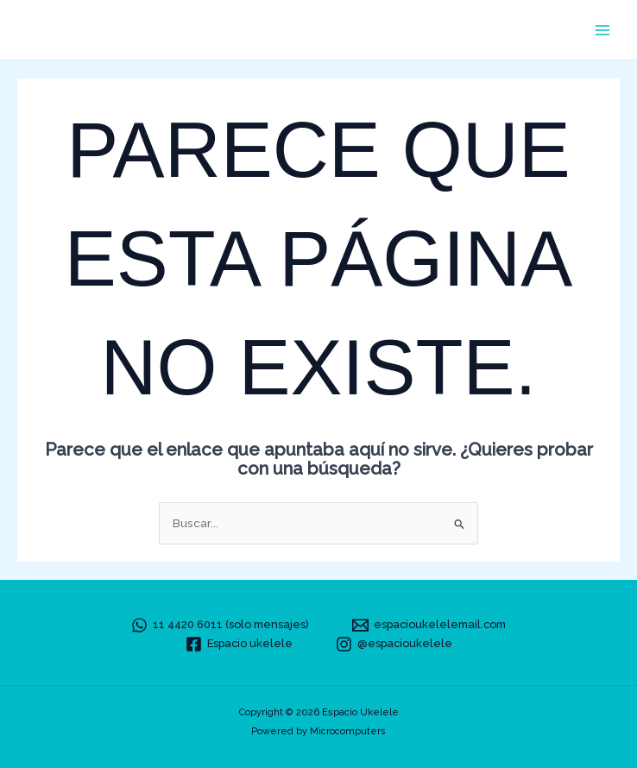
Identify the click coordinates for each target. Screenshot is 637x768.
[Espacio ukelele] (239, 644)
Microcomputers (348, 731)
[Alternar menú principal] (603, 29)
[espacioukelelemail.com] (429, 625)
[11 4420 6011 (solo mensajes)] (220, 625)
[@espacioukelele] (394, 644)
